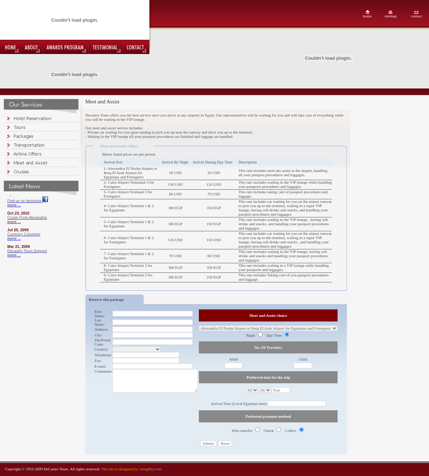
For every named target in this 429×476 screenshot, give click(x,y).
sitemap (391, 16)
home (367, 16)
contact (416, 16)
